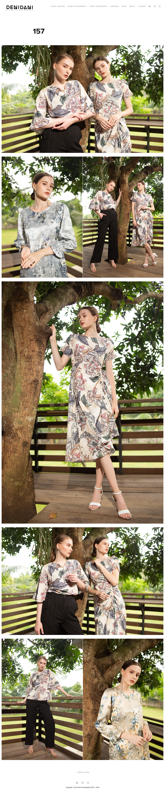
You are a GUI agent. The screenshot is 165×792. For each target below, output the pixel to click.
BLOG (124, 6)
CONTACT (142, 6)
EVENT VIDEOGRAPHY (99, 6)
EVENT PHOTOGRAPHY (77, 6)
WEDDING (115, 6)
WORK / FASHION (58, 6)
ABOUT (132, 6)
